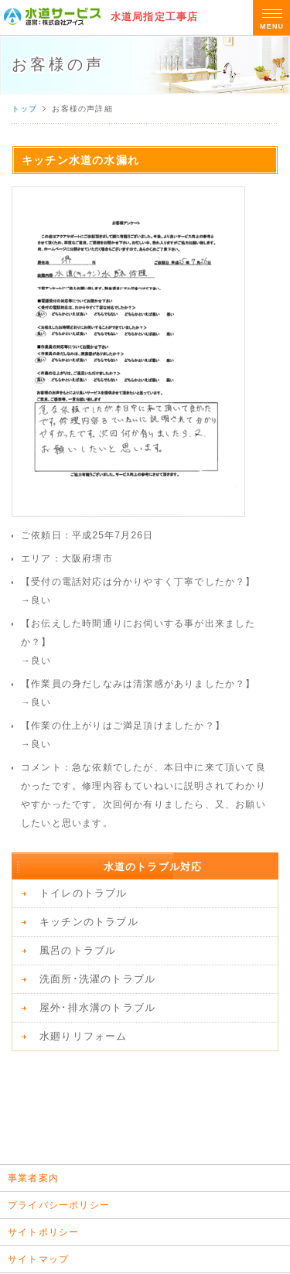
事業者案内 (33, 1178)
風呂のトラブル (77, 950)
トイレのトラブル (83, 893)
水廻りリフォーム (83, 1036)
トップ (25, 108)
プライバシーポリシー (59, 1205)
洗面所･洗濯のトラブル (97, 979)
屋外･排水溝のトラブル (97, 1007)
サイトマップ (38, 1259)
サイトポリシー (43, 1232)
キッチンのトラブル (88, 921)
